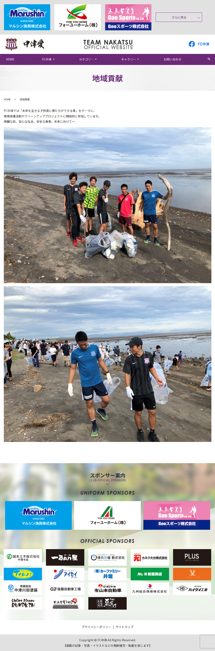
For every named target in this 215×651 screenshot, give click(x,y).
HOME (10, 59)
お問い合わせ (173, 59)
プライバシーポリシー (96, 627)
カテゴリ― (86, 59)
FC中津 (46, 59)
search (211, 59)
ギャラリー (128, 59)
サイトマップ (124, 627)
